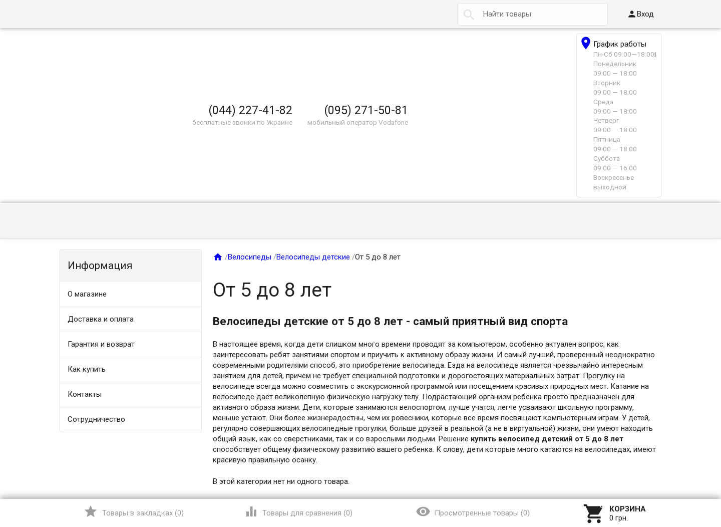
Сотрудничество (96, 419)
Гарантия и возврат (101, 344)
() (133, 511)
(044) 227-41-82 (250, 110)
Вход (640, 14)
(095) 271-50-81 (366, 110)
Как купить (87, 369)
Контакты (85, 394)
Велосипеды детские (313, 256)
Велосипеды (249, 256)
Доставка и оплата (101, 319)
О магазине (87, 294)
